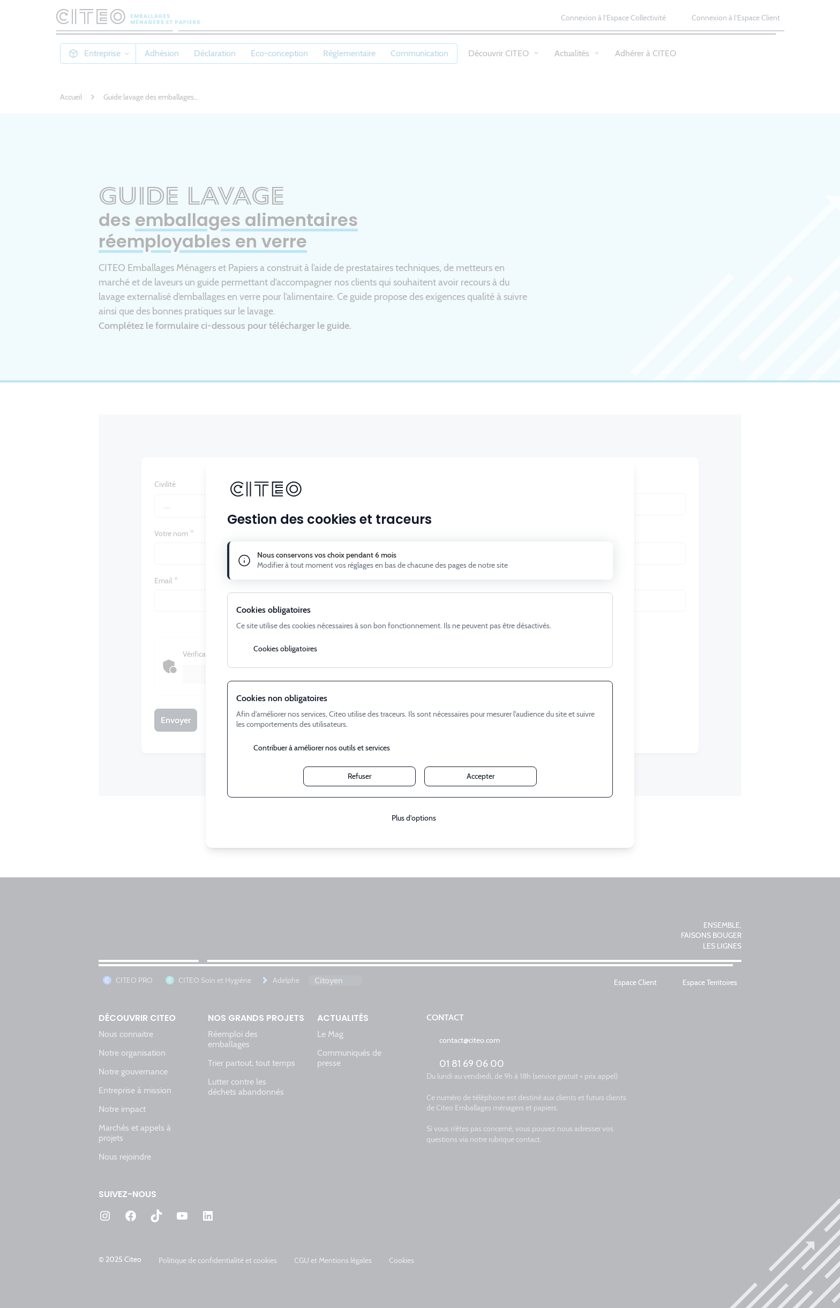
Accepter (480, 776)
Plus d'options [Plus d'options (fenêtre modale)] (414, 818)
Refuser (359, 776)
